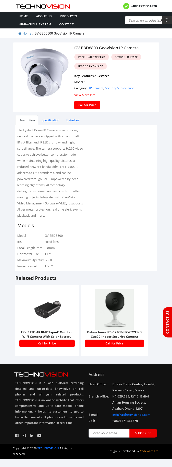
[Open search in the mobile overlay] (148, 20)
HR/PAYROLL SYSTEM (35, 24)
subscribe (143, 433)
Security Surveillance (119, 88)
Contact (66, 24)
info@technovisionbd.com (131, 415)
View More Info (84, 95)
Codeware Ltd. (149, 451)
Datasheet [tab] (73, 120)
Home (23, 16)
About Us (44, 16)
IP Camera (96, 88)
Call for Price (87, 105)
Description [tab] (27, 120)
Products (68, 16)
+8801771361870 (144, 6)
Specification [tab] (50, 120)
